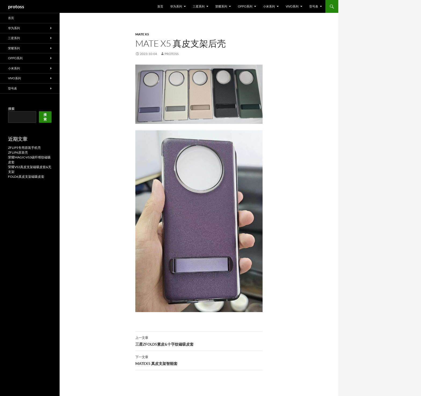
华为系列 (176, 6)
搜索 (11, 109)
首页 (160, 6)
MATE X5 (142, 34)
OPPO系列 (245, 6)
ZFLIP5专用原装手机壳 (24, 148)
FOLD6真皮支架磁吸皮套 (26, 177)
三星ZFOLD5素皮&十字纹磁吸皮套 (199, 340)
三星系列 (199, 6)
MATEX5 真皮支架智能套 (199, 360)
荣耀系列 (221, 6)
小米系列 (269, 6)
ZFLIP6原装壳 (18, 152)
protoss (16, 6)
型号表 (313, 6)
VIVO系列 (292, 6)
